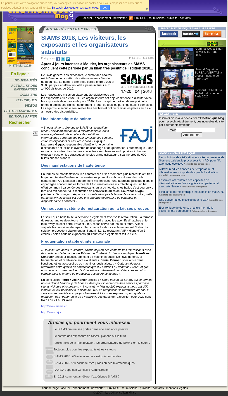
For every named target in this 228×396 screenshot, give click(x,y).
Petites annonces (20, 111)
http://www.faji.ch (52, 312)
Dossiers (28, 95)
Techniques (26, 100)
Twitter (191, 34)
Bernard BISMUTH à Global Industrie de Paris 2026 (208, 93)
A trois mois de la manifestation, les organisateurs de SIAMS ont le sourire (102, 342)
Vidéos (31, 105)
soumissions (156, 18)
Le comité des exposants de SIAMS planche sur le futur (90, 336)
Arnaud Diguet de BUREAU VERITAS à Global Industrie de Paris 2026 (208, 74)
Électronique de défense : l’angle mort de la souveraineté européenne (186, 209)
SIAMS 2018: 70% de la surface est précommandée (87, 356)
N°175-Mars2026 (20, 64)
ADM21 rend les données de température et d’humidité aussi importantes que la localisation (188, 171)
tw (63, 59)
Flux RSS (137, 18)
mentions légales (177, 388)
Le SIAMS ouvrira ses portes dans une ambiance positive (91, 329)
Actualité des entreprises (24, 87)
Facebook (169, 34)
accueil (88, 18)
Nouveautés (25, 80)
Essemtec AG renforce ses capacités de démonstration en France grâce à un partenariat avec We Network (189, 183)
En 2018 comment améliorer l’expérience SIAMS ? (86, 376)
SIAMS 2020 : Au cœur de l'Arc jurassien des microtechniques (94, 363)
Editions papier (23, 116)
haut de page (50, 388)
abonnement (103, 18)
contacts (185, 18)
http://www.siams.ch (54, 306)
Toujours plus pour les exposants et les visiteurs (85, 349)
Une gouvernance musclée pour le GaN (184, 199)
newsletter (119, 18)
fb (58, 59)
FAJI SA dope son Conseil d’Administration (81, 369)
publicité (172, 18)
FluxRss (212, 34)
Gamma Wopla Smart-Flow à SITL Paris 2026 (209, 52)
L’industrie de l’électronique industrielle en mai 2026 (191, 191)
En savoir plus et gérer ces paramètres (75, 7)
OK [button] (105, 7)
